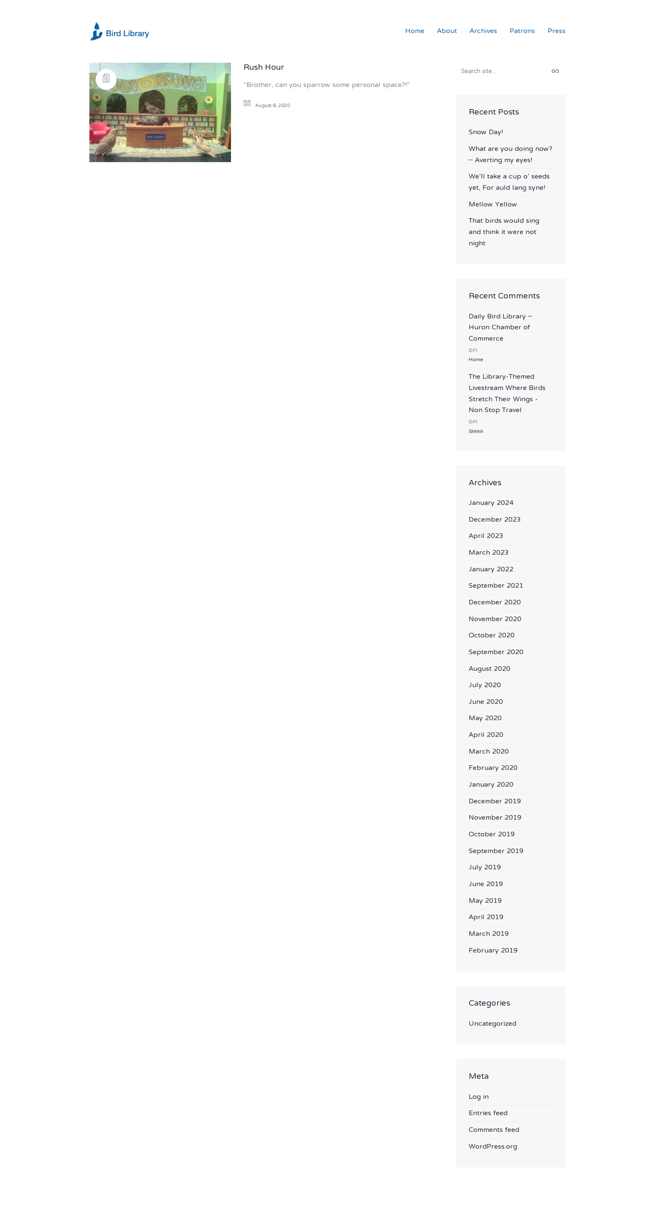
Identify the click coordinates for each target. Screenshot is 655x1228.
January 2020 (491, 785)
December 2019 (495, 802)
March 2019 (489, 934)
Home (476, 360)
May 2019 (485, 901)
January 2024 (491, 503)
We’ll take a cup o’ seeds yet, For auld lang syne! (509, 182)
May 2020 (485, 718)
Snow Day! (486, 132)
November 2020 (495, 619)
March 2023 (489, 553)
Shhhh (476, 432)
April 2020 (486, 735)
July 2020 (485, 685)
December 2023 (495, 520)
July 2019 (485, 868)
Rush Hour (264, 68)
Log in (479, 1097)
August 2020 (489, 669)
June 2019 (486, 884)
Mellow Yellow (493, 205)
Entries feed (488, 1113)
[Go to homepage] (120, 31)
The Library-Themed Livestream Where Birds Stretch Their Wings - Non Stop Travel (507, 393)
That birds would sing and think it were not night (504, 232)
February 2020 (493, 768)
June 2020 (486, 702)
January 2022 (491, 570)
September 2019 (496, 851)
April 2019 (486, 917)
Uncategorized (492, 1024)
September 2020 (496, 652)
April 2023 (486, 536)
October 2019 (492, 835)
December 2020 (495, 603)
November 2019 (495, 818)
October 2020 (492, 636)
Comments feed (494, 1130)
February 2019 (493, 951)
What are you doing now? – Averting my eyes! (510, 155)
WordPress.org (493, 1147)
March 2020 (489, 752)
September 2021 (496, 586)
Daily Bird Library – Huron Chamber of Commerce (500, 328)
